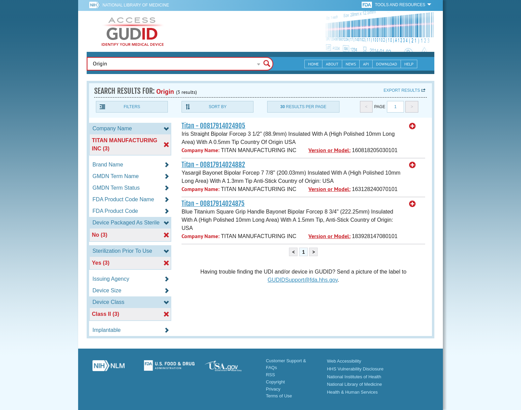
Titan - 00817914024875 (213, 204)
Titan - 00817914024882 (213, 165)
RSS (270, 374)
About (332, 64)
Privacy (273, 389)
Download (386, 64)
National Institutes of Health (354, 376)
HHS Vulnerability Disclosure (355, 368)
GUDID (133, 31)
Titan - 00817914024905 (213, 126)
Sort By (218, 106)
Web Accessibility (344, 361)
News (351, 64)
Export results (401, 90)
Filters (132, 106)
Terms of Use (279, 395)
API (366, 64)
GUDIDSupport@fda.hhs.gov (302, 280)
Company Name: (200, 150)
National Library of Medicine (135, 5)
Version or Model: (329, 150)
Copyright (275, 381)
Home (313, 64)
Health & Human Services (352, 392)
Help (409, 64)
